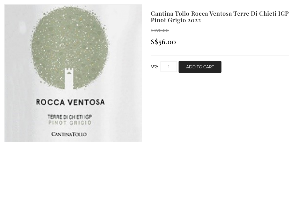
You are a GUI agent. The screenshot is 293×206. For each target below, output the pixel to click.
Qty (154, 66)
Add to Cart (200, 67)
